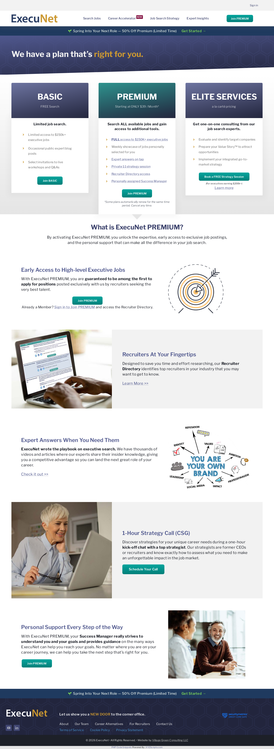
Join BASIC (50, 180)
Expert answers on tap (128, 159)
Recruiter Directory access (131, 174)
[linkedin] (17, 728)
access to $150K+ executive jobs (140, 139)
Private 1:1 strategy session (131, 166)
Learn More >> (135, 383)
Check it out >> (34, 474)
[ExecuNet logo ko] (27, 709)
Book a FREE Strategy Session (224, 176)
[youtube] (9, 728)
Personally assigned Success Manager (139, 181)
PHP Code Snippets (122, 747)
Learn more (224, 188)
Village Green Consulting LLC (170, 740)
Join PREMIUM (240, 18)
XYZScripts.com (154, 747)
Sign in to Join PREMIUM (74, 307)
